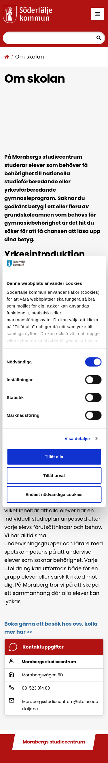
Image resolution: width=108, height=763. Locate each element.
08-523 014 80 (36, 688)
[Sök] (54, 38)
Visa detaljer (77, 438)
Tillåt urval (54, 475)
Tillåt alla (54, 456)
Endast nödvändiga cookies (53, 494)
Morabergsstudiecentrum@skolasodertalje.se (60, 705)
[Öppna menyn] (97, 14)
